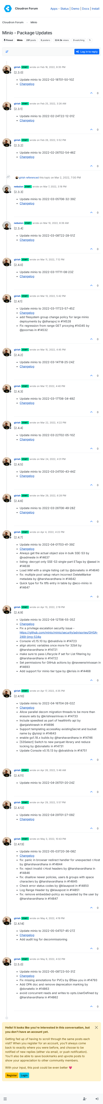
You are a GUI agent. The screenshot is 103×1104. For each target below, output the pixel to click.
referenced (32, 177)
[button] (5, 1099)
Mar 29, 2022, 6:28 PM (53, 495)
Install (95, 8)
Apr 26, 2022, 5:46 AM (53, 770)
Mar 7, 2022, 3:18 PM (55, 186)
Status (64, 8)
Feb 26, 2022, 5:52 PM (53, 140)
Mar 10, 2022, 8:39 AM (56, 223)
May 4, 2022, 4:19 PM (52, 918)
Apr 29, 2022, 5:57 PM (53, 802)
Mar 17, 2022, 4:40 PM (52, 386)
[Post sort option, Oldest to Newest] (7, 52)
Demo (75, 8)
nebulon (18, 186)
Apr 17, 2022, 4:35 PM (52, 690)
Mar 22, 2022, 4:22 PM (53, 422)
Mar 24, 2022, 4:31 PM (53, 459)
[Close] (96, 1027)
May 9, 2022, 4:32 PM (52, 959)
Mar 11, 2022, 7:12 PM (52, 259)
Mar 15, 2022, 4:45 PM (53, 349)
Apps (53, 8)
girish (17, 67)
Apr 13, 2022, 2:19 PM (52, 607)
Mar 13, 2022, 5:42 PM (53, 296)
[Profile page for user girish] (7, 69)
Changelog (27, 84)
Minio (20, 40)
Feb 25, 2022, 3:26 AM (53, 103)
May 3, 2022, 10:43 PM (53, 838)
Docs (85, 8)
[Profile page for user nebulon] (7, 189)
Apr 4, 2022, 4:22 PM (52, 532)
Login (24, 1075)
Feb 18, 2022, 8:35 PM (52, 67)
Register (12, 1075)
